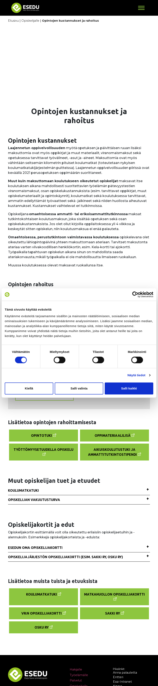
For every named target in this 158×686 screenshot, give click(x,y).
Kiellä (29, 388)
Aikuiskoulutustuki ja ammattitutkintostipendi (112, 452)
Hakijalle (76, 669)
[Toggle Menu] (141, 8)
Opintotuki (41, 435)
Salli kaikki (129, 388)
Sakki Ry (112, 613)
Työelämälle (79, 675)
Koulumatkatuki (23, 490)
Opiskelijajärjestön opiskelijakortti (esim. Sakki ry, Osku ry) (65, 557)
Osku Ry (42, 627)
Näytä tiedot (136, 375)
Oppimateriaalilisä (112, 435)
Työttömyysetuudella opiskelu (43, 449)
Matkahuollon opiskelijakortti (114, 594)
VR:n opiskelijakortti (41, 613)
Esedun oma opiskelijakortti (35, 548)
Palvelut (76, 680)
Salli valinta (79, 388)
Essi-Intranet (122, 682)
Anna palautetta (125, 673)
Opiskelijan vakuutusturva (34, 500)
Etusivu (13, 21)
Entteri (118, 677)
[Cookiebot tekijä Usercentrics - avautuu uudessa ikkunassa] (135, 294)
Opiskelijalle (30, 21)
